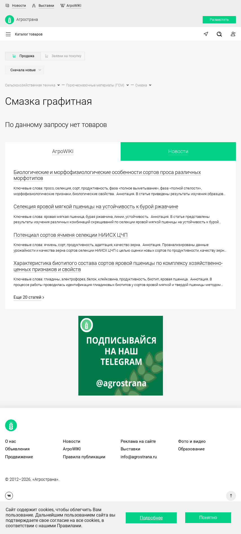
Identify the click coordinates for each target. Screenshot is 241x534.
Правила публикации (84, 456)
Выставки (46, 6)
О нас (10, 441)
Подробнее (151, 517)
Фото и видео (192, 441)
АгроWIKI (74, 6)
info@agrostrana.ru (139, 456)
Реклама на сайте (138, 441)
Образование (191, 449)
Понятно (208, 517)
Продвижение (19, 456)
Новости (19, 6)
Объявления (17, 449)
